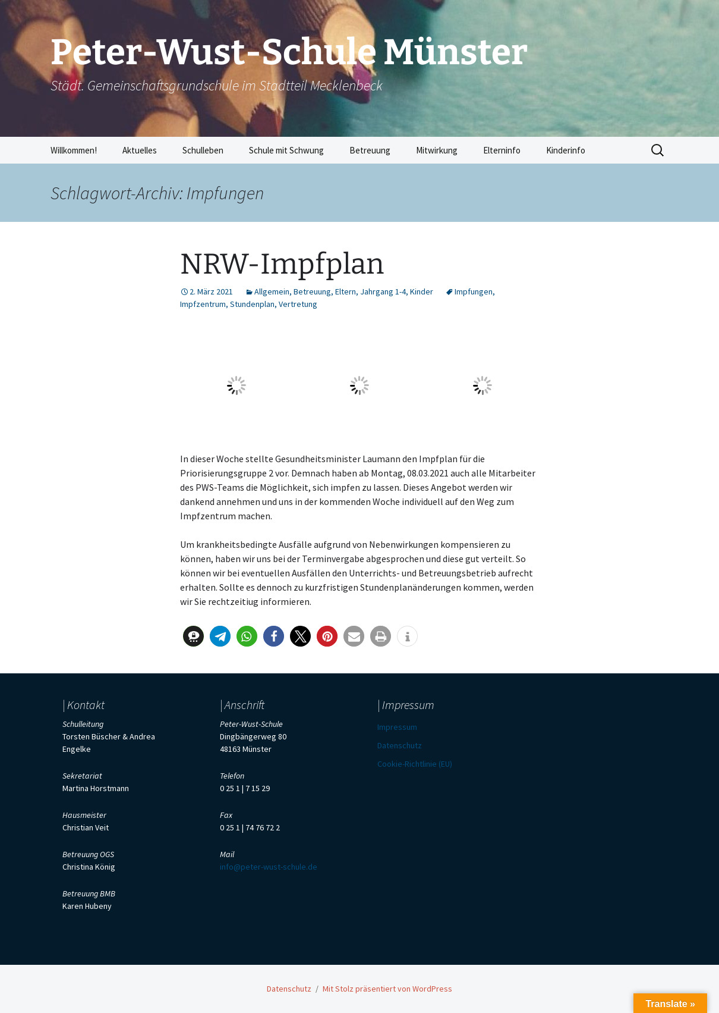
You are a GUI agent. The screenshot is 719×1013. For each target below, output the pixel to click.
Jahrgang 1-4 (383, 291)
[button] (193, 636)
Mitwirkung (437, 150)
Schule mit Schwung (286, 150)
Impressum (397, 727)
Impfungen (474, 291)
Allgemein (271, 291)
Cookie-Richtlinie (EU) (414, 763)
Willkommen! (74, 150)
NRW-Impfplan (282, 264)
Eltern (345, 291)
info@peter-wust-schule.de (268, 866)
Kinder (421, 291)
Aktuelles (139, 150)
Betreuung (369, 150)
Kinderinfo (565, 150)
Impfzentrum (203, 304)
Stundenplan (252, 304)
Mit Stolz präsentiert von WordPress (387, 988)
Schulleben (202, 150)
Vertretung (298, 304)
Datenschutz (399, 745)
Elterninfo (502, 150)
